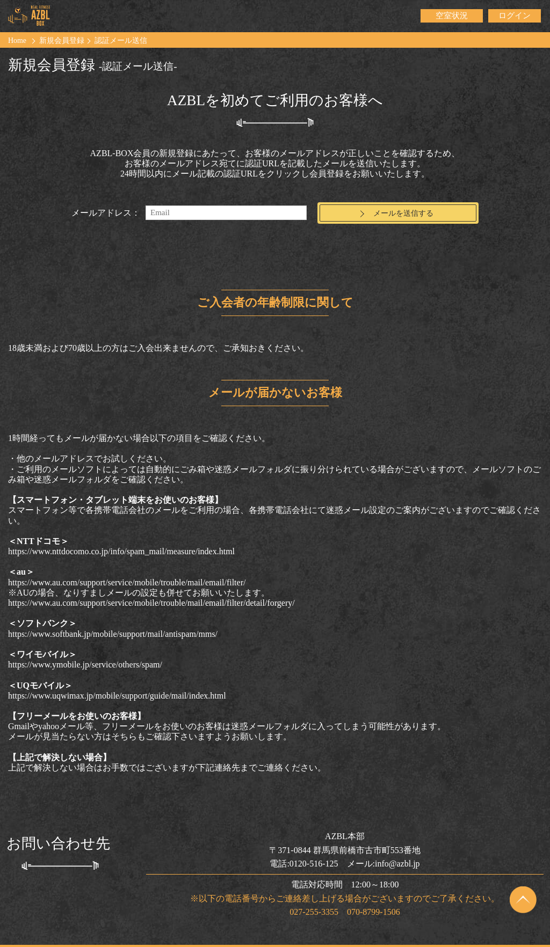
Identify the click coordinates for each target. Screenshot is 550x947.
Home (17, 40)
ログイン (514, 15)
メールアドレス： (105, 206)
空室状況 (452, 15)
